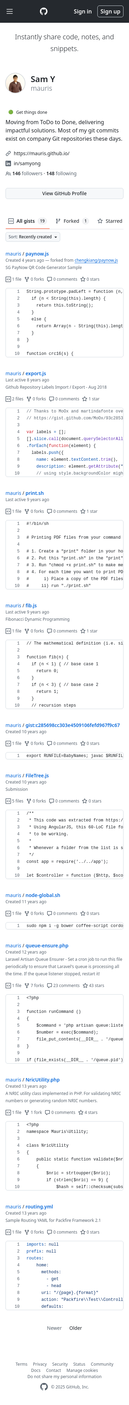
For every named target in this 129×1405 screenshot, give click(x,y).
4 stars (88, 1112)
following (61, 173)
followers (25, 173)
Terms (21, 1364)
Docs (36, 1370)
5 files (14, 801)
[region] (64, 322)
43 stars (93, 985)
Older (75, 1328)
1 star (90, 399)
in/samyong (27, 163)
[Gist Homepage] (44, 11)
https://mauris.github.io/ (41, 153)
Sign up (110, 11)
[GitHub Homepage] (44, 1387)
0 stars (90, 279)
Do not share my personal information (65, 1376)
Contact (53, 1370)
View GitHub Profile (64, 193)
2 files (14, 399)
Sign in (83, 11)
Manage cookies (82, 1370)
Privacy (40, 1364)
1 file (13, 279)
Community (102, 1364)
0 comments (62, 279)
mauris (13, 253)
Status (79, 1364)
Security (60, 1364)
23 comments (63, 985)
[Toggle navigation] (10, 11)
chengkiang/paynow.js (96, 260)
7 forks (34, 985)
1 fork (33, 1112)
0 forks (34, 279)
